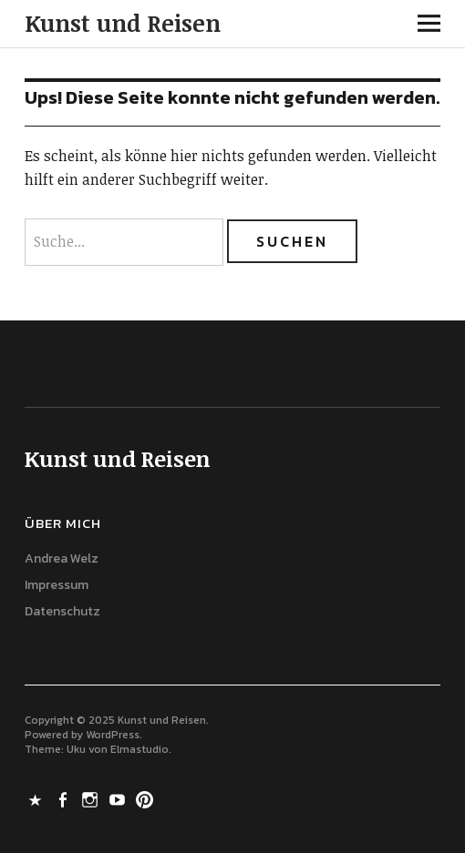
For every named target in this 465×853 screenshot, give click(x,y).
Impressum (56, 584)
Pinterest (146, 798)
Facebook (64, 798)
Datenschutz (62, 611)
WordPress (113, 734)
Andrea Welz (61, 558)
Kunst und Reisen (123, 22)
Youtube (118, 798)
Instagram (91, 798)
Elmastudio (139, 749)
